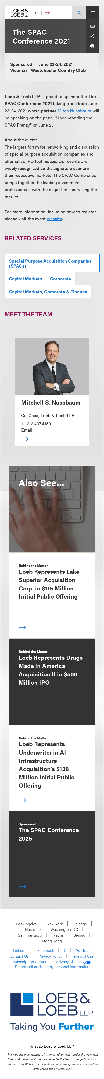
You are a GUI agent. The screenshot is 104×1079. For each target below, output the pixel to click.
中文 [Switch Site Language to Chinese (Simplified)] (47, 13)
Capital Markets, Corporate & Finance (48, 291)
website (54, 218)
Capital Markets (25, 278)
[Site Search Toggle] (79, 12)
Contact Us (19, 956)
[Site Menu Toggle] (92, 12)
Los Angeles (26, 924)
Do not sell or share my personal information (52, 966)
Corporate (60, 278)
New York (55, 924)
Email (26, 430)
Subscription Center (29, 961)
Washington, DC (64, 929)
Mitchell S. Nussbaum (51, 402)
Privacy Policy (50, 956)
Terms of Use (82, 956)
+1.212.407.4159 (36, 424)
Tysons (58, 935)
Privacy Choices (73, 962)
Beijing (79, 935)
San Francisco (30, 935)
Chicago (80, 924)
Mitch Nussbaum (74, 110)
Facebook (45, 950)
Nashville (33, 929)
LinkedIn (20, 950)
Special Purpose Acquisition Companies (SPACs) (50, 263)
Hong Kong (52, 941)
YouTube (83, 950)
